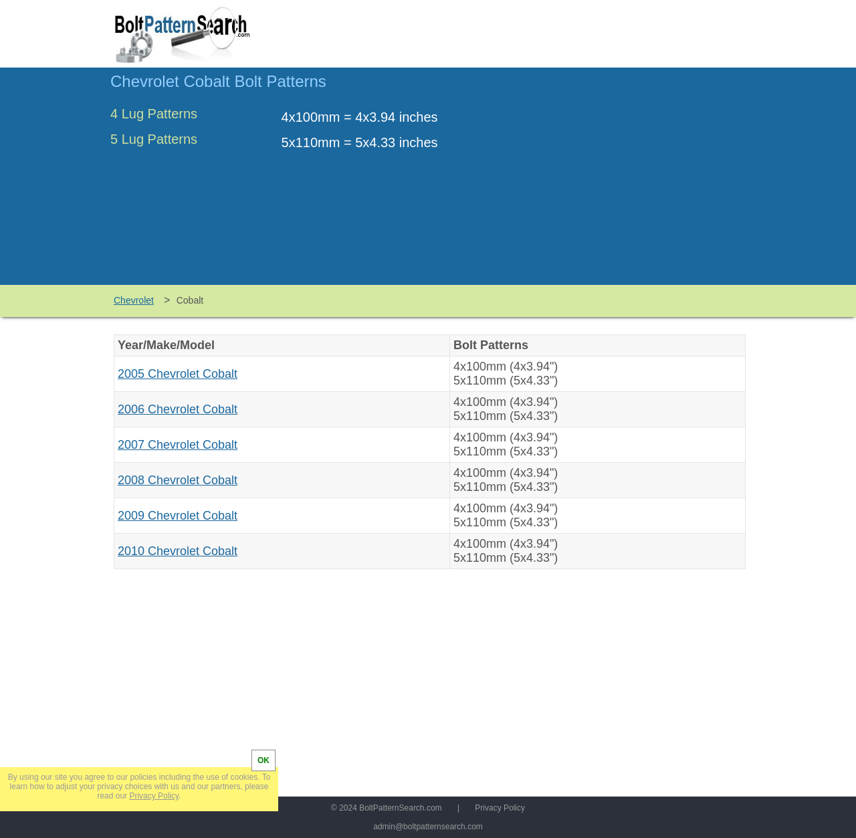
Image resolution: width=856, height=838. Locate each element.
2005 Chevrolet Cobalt (177, 374)
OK (263, 760)
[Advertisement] (633, 182)
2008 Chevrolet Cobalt (177, 480)
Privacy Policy (500, 808)
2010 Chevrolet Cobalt (177, 551)
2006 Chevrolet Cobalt (177, 409)
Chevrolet (134, 300)
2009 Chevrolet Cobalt (177, 515)
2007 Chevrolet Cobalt (177, 444)
